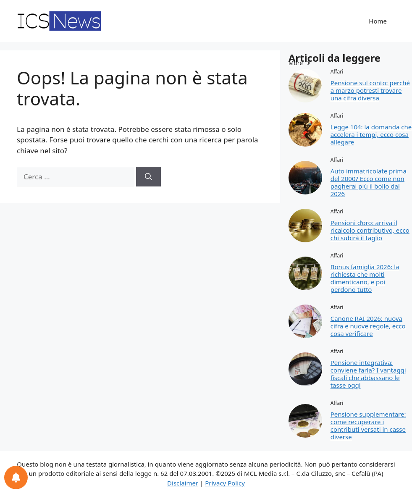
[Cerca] (148, 177)
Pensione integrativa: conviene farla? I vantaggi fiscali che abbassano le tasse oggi (368, 373)
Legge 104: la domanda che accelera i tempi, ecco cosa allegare (371, 134)
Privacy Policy (225, 483)
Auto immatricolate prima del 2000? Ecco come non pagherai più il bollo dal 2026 (369, 182)
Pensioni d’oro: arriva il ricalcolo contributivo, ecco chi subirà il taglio (370, 230)
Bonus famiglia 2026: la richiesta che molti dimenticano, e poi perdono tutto (365, 278)
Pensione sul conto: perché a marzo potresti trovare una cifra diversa (370, 90)
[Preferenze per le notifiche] (16, 477)
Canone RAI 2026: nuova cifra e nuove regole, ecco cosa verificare (368, 326)
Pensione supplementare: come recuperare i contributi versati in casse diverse (368, 425)
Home (378, 21)
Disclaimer (182, 483)
